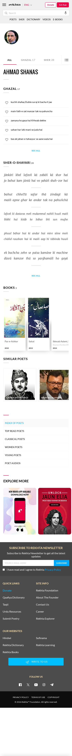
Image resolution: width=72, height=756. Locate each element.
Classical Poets (15, 439)
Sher (49, 59)
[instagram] (44, 684)
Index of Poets (14, 422)
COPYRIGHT (53, 697)
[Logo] (14, 5)
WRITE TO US (36, 662)
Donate (50, 5)
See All (36, 151)
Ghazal (28, 59)
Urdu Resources (12, 611)
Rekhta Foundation (47, 590)
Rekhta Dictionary (13, 645)
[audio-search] (65, 12)
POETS (13, 19)
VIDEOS (47, 19)
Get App (63, 5)
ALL (9, 59)
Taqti (5, 604)
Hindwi (7, 638)
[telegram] (52, 684)
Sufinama (41, 638)
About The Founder (47, 597)
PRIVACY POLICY (21, 697)
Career (40, 611)
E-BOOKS (58, 19)
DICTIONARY (33, 19)
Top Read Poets (14, 431)
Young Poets (13, 455)
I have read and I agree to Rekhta (32, 569)
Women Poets (13, 447)
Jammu (23, 44)
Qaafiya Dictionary (14, 597)
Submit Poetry (11, 618)
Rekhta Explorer (45, 618)
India (29, 44)
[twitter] (28, 684)
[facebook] (20, 684)
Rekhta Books (11, 652)
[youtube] (36, 684)
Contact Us (42, 604)
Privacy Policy (53, 569)
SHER (21, 19)
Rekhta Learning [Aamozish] (45, 645)
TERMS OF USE (38, 697)
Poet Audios (12, 463)
